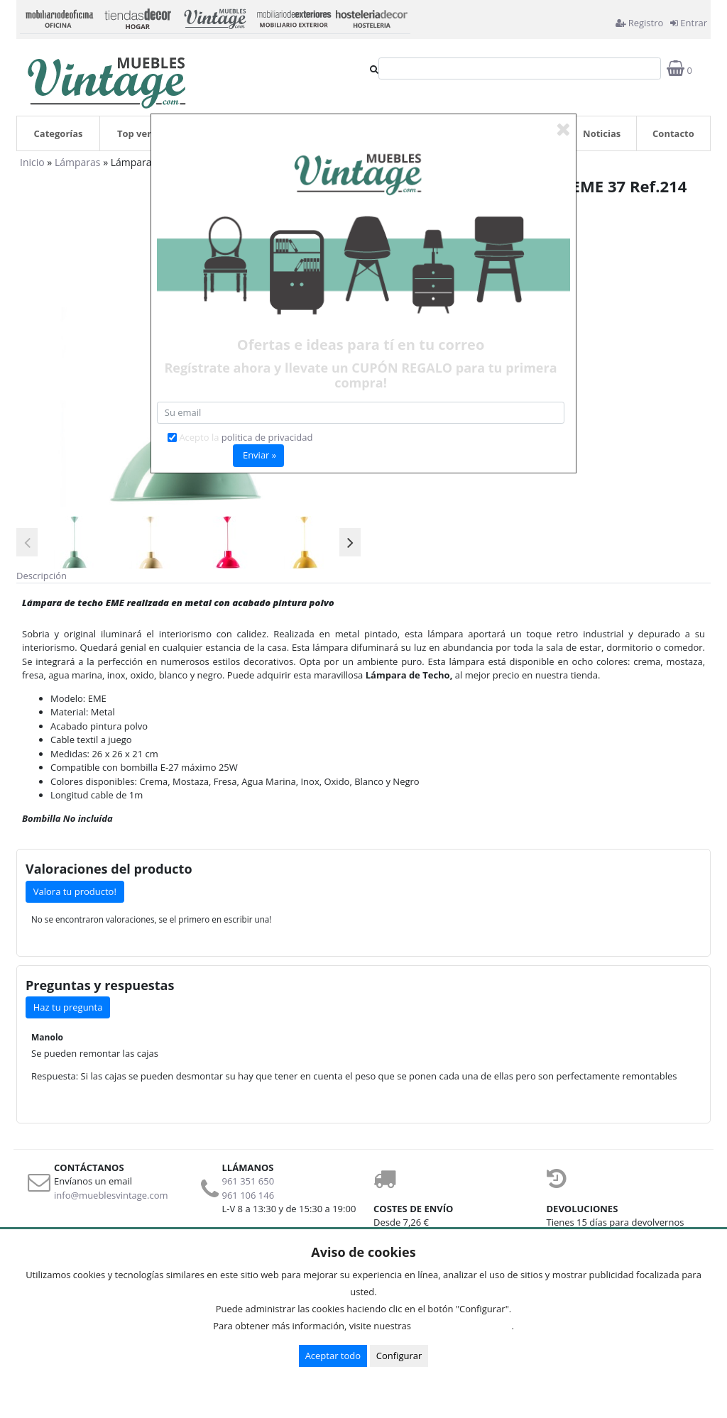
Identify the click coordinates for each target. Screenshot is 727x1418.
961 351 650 (248, 1181)
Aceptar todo (333, 1355)
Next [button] (350, 542)
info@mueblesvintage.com (111, 1195)
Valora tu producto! (74, 891)
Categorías (58, 133)
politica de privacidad (267, 437)
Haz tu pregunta (68, 1007)
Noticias (602, 133)
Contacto (673, 133)
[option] (74, 542)
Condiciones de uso (465, 1325)
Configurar (399, 1355)
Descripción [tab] (41, 575)
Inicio (32, 162)
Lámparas (78, 162)
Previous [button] (27, 542)
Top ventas (142, 133)
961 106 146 (248, 1195)
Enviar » (259, 455)
